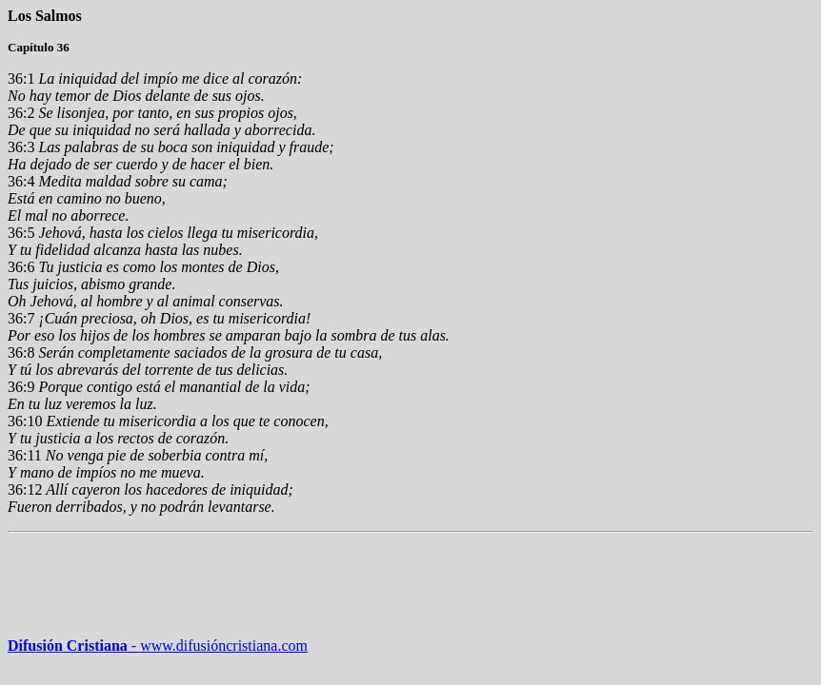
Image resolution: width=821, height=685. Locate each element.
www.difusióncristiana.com (218, 645)
